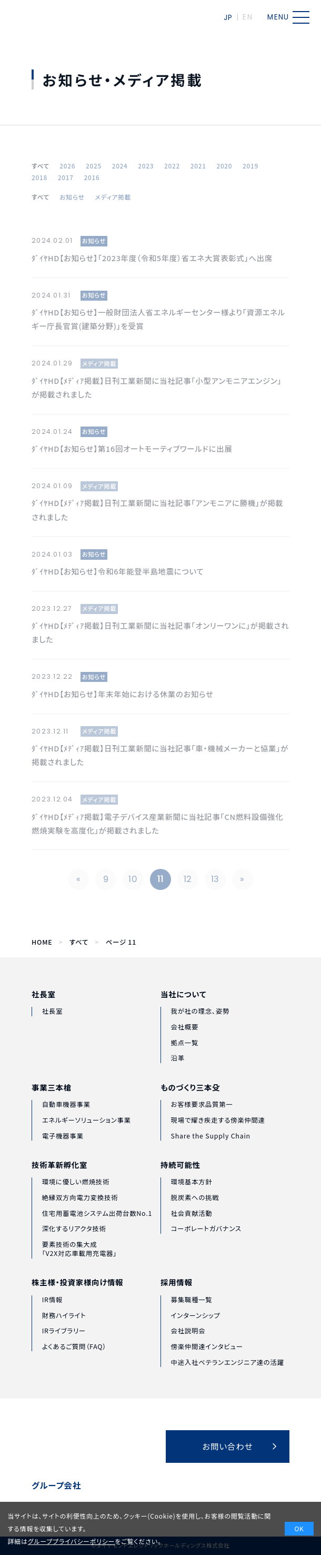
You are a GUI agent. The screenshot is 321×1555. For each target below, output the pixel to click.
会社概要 (185, 1046)
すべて (78, 942)
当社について (183, 1012)
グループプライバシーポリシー (71, 1541)
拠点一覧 (185, 1061)
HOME (42, 942)
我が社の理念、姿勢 (200, 1030)
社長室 (43, 1007)
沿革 (178, 1077)
